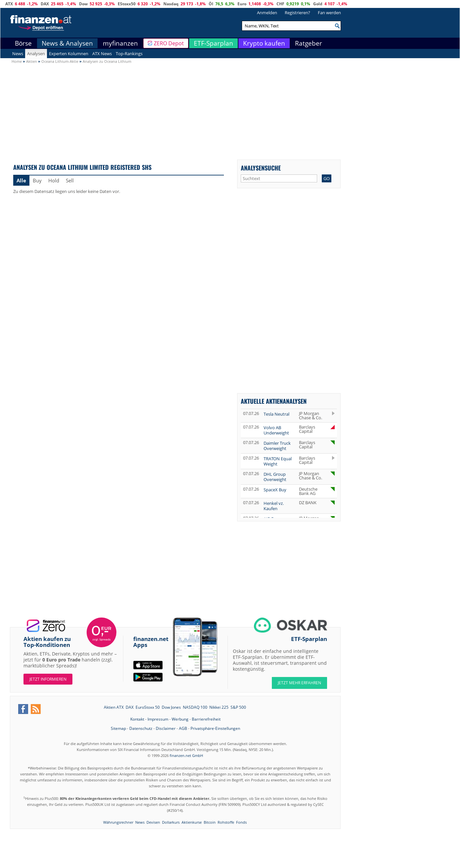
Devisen (153, 822)
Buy (37, 180)
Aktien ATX (114, 707)
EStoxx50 (127, 3)
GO (326, 178)
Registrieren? (297, 13)
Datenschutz (140, 728)
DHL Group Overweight (275, 476)
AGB (183, 728)
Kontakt (137, 719)
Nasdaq (171, 3)
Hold (53, 180)
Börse (23, 43)
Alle (21, 180)
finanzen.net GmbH (186, 755)
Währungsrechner (118, 822)
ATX (9, 3)
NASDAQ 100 (195, 707)
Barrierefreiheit (206, 719)
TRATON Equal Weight (278, 461)
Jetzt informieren (47, 679)
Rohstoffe (226, 822)
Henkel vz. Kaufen (274, 505)
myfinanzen (120, 43)
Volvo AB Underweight (276, 430)
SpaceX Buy (275, 490)
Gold (317, 3)
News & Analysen (67, 43)
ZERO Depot (169, 43)
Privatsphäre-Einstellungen (215, 728)
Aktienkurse (192, 822)
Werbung (180, 719)
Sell (70, 180)
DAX (45, 3)
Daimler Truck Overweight (277, 445)
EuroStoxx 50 (148, 707)
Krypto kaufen (264, 43)
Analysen (36, 53)
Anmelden (267, 13)
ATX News (102, 53)
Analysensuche (261, 167)
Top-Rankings (129, 53)
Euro (241, 3)
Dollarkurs (171, 822)
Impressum (157, 719)
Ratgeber (308, 43)
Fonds (241, 822)
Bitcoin (210, 822)
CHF (280, 3)
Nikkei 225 (219, 707)
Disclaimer (166, 728)
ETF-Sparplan (213, 43)
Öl (211, 3)
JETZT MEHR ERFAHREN (299, 683)
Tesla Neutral (276, 414)
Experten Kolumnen (68, 53)
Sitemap (118, 728)
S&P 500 (238, 707)
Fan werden (329, 13)
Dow (83, 3)
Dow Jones (171, 707)
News (17, 53)
